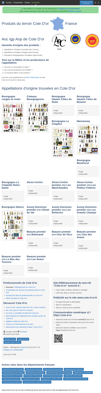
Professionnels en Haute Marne (11, 379)
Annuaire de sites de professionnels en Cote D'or (24, 295)
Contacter (23, 332)
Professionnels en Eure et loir (33, 369)
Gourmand (35, 2)
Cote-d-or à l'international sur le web (19, 324)
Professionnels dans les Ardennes (12, 382)
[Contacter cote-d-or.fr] (98, 2)
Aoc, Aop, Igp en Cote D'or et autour (19, 310)
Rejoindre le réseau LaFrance (12, 342)
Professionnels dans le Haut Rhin (53, 375)
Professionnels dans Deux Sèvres (53, 369)
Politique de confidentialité (69, 9)
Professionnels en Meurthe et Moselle (13, 369)
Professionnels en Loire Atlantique (83, 372)
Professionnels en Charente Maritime (51, 379)
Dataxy (23, 347)
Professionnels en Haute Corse (31, 379)
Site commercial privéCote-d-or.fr (86, 2)
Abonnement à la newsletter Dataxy (24, 327)
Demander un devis (10, 339)
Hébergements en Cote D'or (25, 287)
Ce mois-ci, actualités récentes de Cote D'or (22, 313)
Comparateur (18, 2)
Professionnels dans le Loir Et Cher (12, 375)
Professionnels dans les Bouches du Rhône (75, 379)
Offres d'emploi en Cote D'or (16, 298)
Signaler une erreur (23, 339)
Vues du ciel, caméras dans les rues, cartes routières (25, 307)
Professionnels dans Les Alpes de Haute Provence (37, 382)
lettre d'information (33, 77)
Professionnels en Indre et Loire (32, 375)
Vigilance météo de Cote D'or (17, 321)
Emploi (27, 2)
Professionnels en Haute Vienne (73, 375)
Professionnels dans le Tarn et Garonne (13, 372)
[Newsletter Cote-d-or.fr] (95, 2)
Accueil (8, 2)
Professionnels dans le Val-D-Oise (74, 369)
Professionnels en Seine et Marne (35, 372)
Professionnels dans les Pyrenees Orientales (59, 372)
